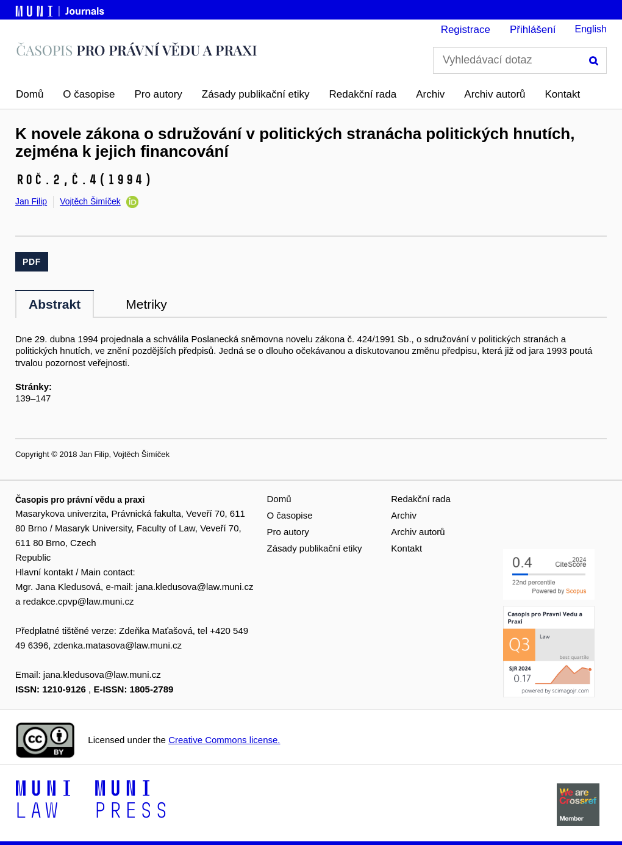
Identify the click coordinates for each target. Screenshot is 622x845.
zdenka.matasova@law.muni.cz (118, 645)
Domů (29, 94)
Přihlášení (533, 29)
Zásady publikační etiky (256, 94)
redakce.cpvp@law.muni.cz (78, 601)
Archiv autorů (494, 94)
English (591, 29)
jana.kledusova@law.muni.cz (195, 586)
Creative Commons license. (224, 740)
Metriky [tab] (146, 304)
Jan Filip (31, 201)
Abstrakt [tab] (54, 304)
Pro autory (158, 94)
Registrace (465, 29)
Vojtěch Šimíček (90, 201)
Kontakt (563, 94)
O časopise (89, 94)
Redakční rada (363, 94)
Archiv (430, 94)
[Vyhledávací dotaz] (520, 60)
